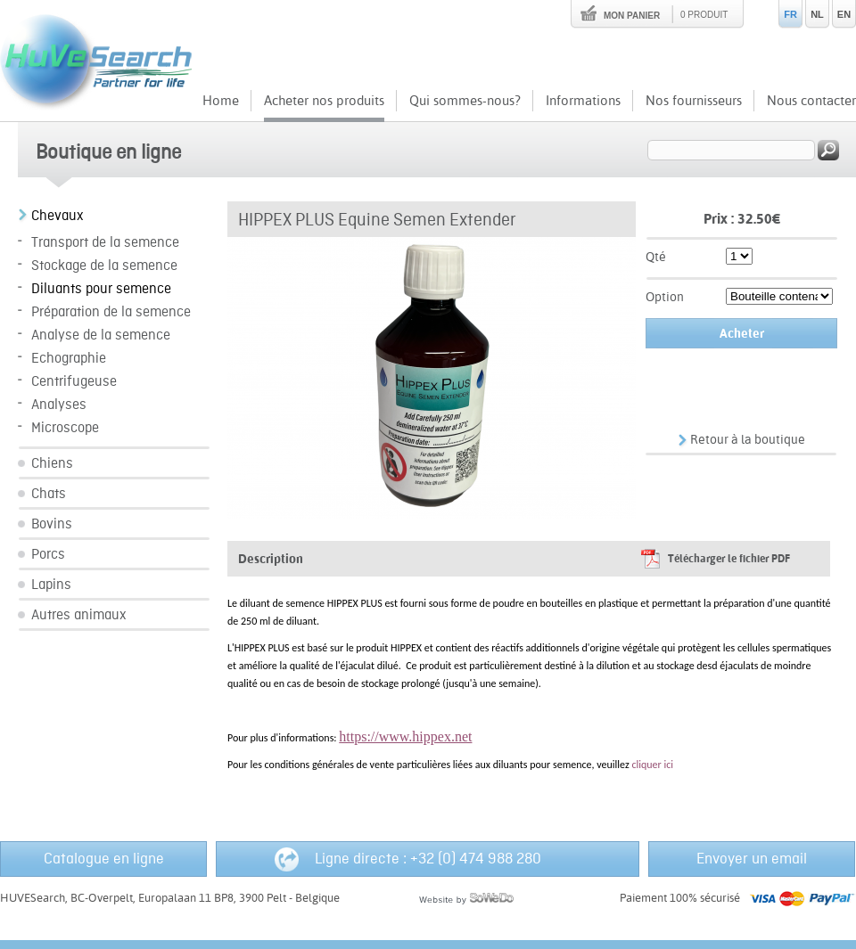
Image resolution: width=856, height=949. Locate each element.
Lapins (51, 585)
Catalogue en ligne (104, 859)
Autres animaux (79, 615)
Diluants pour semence (101, 289)
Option (665, 297)
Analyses (58, 405)
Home (220, 100)
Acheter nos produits (324, 100)
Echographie (68, 358)
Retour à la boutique (747, 439)
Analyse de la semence (100, 335)
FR (790, 14)
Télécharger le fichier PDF (729, 558)
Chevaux (57, 216)
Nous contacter (811, 100)
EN (844, 14)
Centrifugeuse (74, 381)
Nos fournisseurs (694, 100)
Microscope (65, 428)
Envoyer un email (751, 859)
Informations (583, 100)
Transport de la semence (105, 242)
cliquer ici (652, 764)
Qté (656, 257)
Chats (48, 494)
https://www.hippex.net (405, 736)
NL (817, 14)
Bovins (51, 524)
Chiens (52, 463)
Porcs (48, 554)
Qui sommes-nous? (465, 100)
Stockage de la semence (104, 266)
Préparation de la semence (111, 312)
